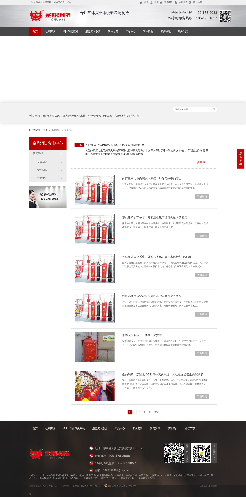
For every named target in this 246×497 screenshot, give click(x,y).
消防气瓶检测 (70, 31)
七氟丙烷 (50, 31)
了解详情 (202, 196)
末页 (156, 412)
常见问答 (42, 170)
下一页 (147, 412)
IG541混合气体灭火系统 (100, 115)
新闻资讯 (166, 31)
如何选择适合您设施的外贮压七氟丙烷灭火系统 (152, 296)
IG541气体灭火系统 (74, 428)
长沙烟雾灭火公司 (51, 115)
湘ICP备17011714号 (90, 486)
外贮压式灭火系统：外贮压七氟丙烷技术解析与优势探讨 (157, 256)
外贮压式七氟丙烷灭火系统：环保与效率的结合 (114, 145)
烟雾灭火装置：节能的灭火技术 (142, 335)
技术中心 (68, 130)
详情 (202, 162)
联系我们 (168, 2)
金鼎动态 (42, 162)
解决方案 (113, 31)
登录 (146, 2)
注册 (156, 2)
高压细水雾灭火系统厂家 (127, 115)
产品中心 (131, 31)
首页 (35, 31)
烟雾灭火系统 (92, 31)
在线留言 (183, 2)
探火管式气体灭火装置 (74, 115)
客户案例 (148, 31)
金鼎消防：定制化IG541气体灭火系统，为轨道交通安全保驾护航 (162, 374)
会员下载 (190, 428)
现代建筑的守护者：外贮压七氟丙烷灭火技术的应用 (154, 217)
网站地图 (197, 2)
